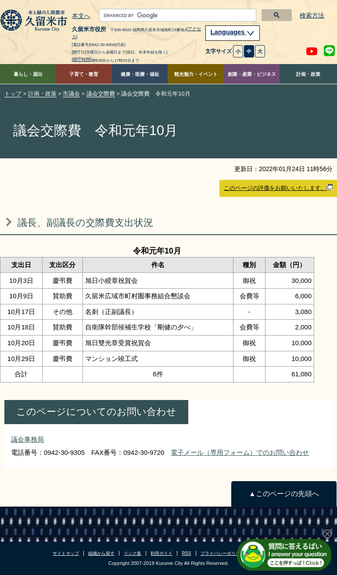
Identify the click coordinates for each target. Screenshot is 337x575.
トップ (13, 93)
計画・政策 (308, 74)
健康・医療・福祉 (140, 74)
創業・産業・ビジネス (252, 74)
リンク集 (132, 553)
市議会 (71, 93)
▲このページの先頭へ (284, 493)
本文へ (81, 16)
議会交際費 (100, 93)
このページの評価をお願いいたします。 (278, 187)
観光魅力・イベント (196, 74)
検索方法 (312, 15)
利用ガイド (161, 553)
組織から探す (101, 553)
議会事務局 (27, 439)
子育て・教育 (83, 74)
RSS (186, 553)
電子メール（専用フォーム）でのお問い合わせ (240, 452)
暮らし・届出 (28, 74)
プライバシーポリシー (222, 553)
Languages (232, 32)
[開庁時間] (82, 59)
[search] (177, 15)
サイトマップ (66, 553)
